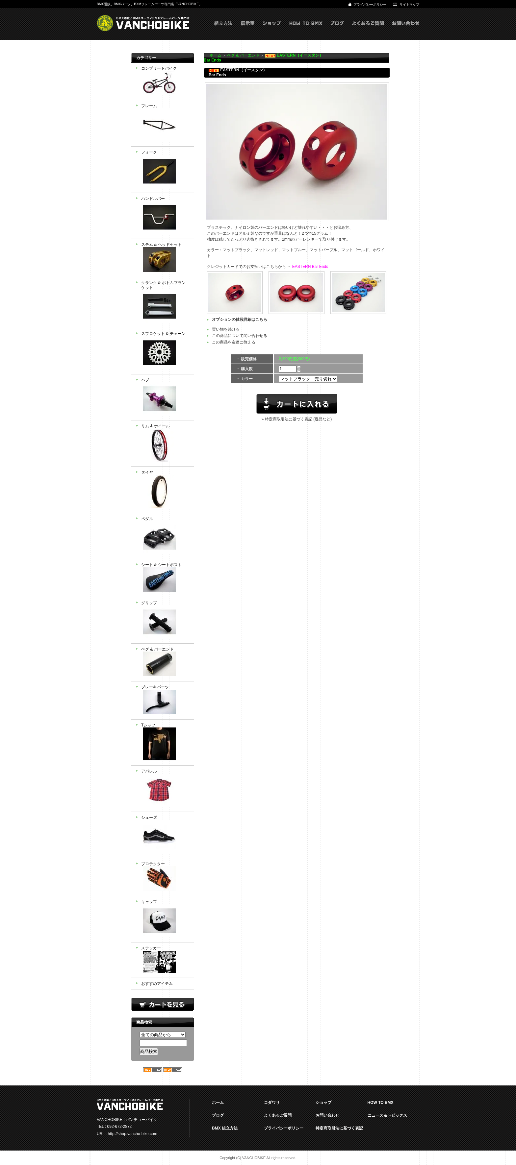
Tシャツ (165, 742)
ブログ (337, 30)
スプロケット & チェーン (165, 351)
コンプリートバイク (165, 81)
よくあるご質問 (368, 30)
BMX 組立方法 (225, 1128)
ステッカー (165, 960)
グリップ (165, 620)
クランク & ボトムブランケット (165, 302)
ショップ (272, 30)
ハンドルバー (165, 216)
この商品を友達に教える (233, 342)
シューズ (165, 835)
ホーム (215, 55)
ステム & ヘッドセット (165, 257)
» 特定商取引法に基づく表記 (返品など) (297, 419)
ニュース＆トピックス (387, 1115)
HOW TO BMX (305, 30)
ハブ (165, 397)
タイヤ (165, 490)
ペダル (165, 536)
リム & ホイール (165, 443)
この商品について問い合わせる (239, 335)
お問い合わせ (405, 30)
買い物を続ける (226, 329)
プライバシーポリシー (369, 4)
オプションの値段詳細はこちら (239, 319)
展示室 (248, 30)
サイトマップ (409, 4)
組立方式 (223, 30)
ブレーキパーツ (165, 700)
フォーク (165, 169)
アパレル (165, 788)
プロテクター (165, 877)
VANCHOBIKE (143, 23)
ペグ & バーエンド (165, 662)
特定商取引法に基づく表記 (339, 1128)
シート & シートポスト (165, 578)
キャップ (165, 919)
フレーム (165, 123)
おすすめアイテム (157, 983)
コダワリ (272, 1102)
